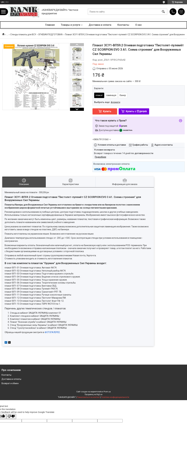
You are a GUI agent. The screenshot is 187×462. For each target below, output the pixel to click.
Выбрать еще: (107, 102)
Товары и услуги (70, 24)
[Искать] (163, 11)
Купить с (136, 111)
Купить (107, 111)
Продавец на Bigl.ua (93, 394)
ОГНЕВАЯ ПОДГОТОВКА (50, 34)
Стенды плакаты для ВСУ (23, 34)
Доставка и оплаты (11, 379)
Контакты (123, 24)
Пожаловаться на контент (88, 397)
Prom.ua (107, 392)
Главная (50, 24)
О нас (138, 24)
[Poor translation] (11, 416)
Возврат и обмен (10, 383)
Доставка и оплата (100, 24)
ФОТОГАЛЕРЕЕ (52, 332)
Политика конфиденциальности (115, 397)
